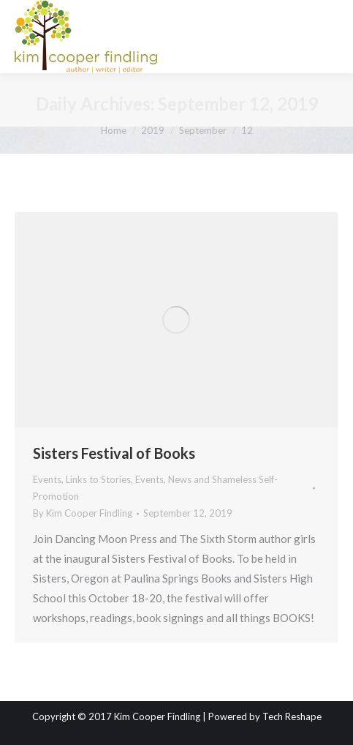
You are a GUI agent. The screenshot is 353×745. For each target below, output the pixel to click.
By (82, 513)
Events (47, 479)
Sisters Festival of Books (114, 453)
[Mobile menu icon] (329, 36)
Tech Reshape (292, 716)
